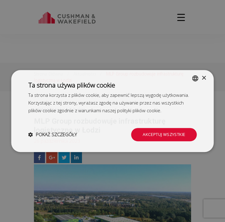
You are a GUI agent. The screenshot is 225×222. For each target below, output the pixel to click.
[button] (52, 135)
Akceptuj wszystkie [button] (163, 134)
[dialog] (112, 111)
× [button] (204, 77)
